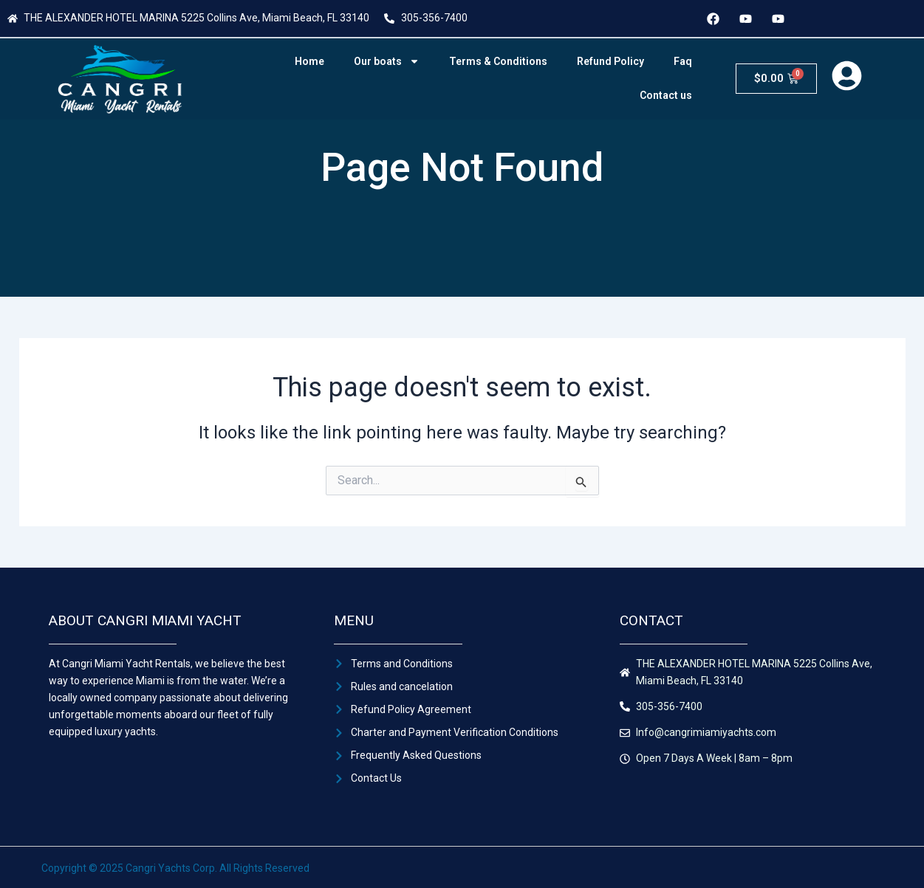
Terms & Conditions (498, 61)
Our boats (387, 61)
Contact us (666, 95)
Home (309, 61)
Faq (683, 61)
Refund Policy (610, 61)
